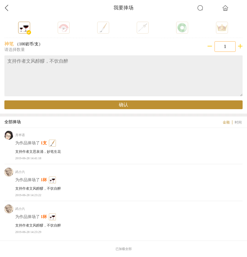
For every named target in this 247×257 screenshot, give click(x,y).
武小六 (20, 172)
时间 (238, 122)
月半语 (20, 135)
